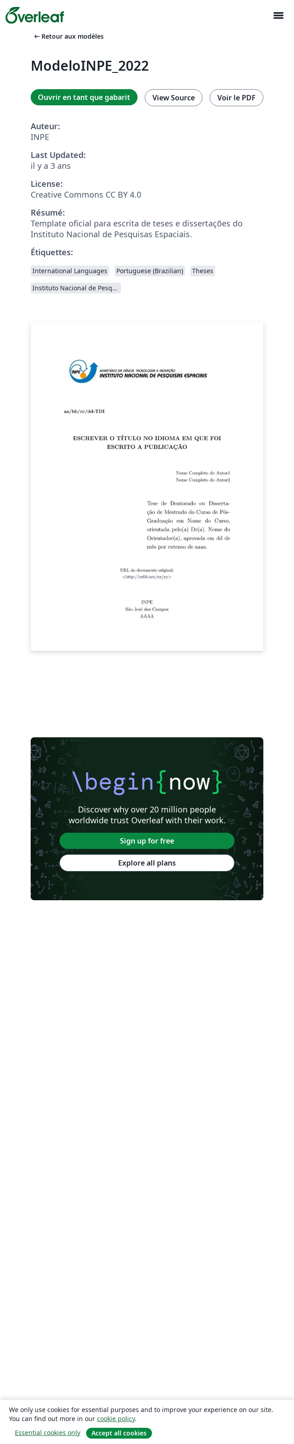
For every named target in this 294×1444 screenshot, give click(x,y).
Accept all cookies (119, 1433)
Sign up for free (147, 841)
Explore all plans (147, 863)
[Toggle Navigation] (278, 15)
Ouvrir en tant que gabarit (84, 97)
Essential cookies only (47, 1432)
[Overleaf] (34, 15)
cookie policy (116, 1418)
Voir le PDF (236, 98)
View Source (173, 98)
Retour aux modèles (68, 36)
